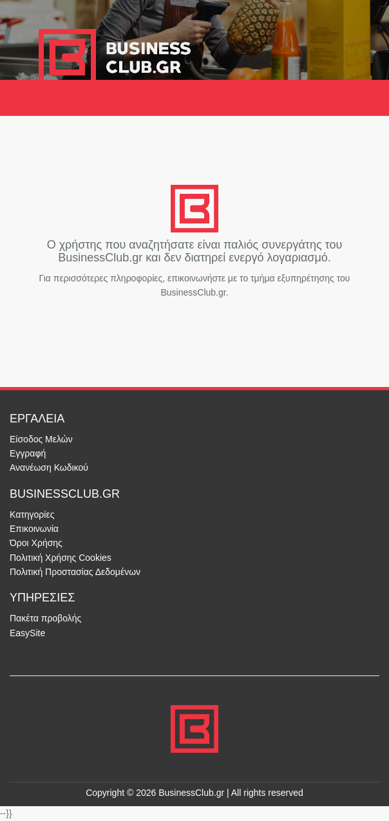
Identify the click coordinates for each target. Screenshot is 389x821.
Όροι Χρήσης (36, 543)
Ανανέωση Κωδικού (49, 467)
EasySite (27, 633)
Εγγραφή (28, 453)
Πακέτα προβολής (45, 618)
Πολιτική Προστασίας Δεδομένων (75, 572)
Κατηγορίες (32, 514)
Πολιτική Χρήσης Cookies (60, 557)
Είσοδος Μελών (41, 439)
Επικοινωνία (34, 529)
